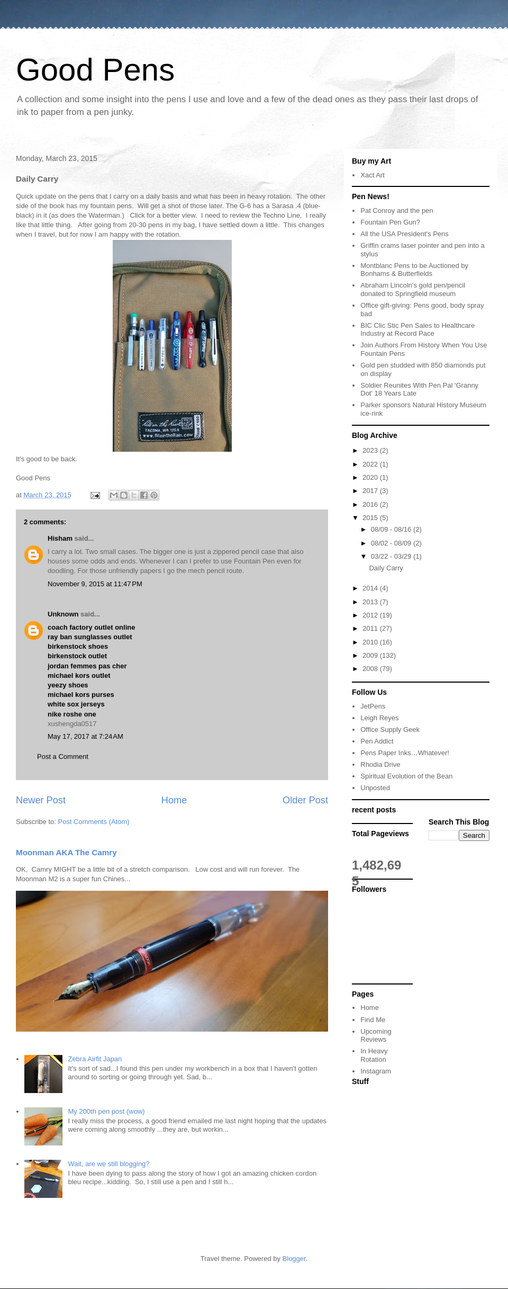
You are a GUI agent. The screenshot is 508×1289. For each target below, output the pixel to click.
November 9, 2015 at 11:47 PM (95, 584)
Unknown (63, 614)
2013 (371, 602)
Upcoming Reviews (376, 1035)
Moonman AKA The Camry (66, 852)
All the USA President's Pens (404, 234)
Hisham (60, 538)
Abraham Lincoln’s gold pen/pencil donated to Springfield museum (412, 289)
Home (174, 800)
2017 (371, 491)
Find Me (372, 1020)
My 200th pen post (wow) (106, 1111)
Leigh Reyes (379, 718)
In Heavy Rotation (373, 1055)
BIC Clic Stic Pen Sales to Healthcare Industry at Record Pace (417, 329)
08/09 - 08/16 (392, 529)
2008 (371, 669)
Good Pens (95, 69)
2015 (371, 518)
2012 (371, 615)
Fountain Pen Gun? (390, 222)
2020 (371, 477)
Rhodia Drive (380, 764)
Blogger (294, 1259)
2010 (371, 642)
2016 (371, 504)
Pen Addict (376, 741)
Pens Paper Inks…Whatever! (404, 753)
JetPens (372, 706)
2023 (371, 450)
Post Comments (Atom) (94, 822)
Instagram (375, 1071)
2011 (371, 628)
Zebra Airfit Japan (95, 1059)
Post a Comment (62, 756)
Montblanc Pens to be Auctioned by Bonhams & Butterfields (414, 270)
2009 (371, 655)
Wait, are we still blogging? (108, 1164)
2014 (371, 588)
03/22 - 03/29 (392, 556)
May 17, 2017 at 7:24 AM (85, 736)
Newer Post (41, 800)
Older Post (305, 800)
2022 (371, 464)
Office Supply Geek (390, 729)
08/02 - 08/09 (392, 543)
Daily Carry (386, 568)
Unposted (375, 788)
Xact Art (372, 175)
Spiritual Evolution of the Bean (406, 776)
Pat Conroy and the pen (396, 210)
